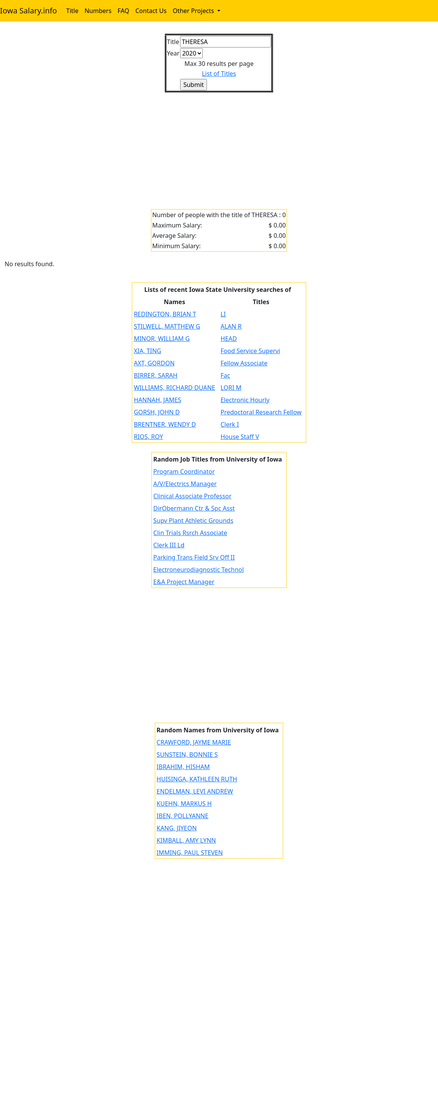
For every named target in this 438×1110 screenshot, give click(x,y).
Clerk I (229, 424)
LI (223, 314)
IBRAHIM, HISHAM (183, 767)
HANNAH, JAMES (157, 400)
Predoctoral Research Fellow (260, 412)
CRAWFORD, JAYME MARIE (194, 742)
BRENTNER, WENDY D (165, 424)
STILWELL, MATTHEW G (167, 326)
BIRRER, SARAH (155, 375)
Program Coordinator (184, 471)
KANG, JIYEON (177, 828)
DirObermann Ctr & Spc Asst (194, 508)
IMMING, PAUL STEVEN (190, 852)
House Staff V (239, 436)
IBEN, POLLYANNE (182, 816)
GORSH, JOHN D (157, 412)
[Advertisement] (219, 146)
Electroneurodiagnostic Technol (198, 569)
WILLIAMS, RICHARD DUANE (174, 387)
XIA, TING (147, 351)
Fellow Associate (243, 363)
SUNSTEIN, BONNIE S (187, 754)
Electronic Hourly (244, 400)
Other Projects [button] (194, 11)
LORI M (230, 387)
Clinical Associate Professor (192, 496)
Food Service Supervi (250, 351)
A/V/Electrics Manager (185, 484)
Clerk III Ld (168, 545)
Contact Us (150, 11)
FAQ (123, 11)
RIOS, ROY (148, 436)
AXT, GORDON (154, 363)
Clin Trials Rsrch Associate (190, 533)
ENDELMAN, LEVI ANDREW (195, 791)
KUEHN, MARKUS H (184, 803)
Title (72, 11)
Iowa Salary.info (28, 10)
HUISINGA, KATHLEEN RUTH (197, 779)
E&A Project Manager (183, 582)
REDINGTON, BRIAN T (165, 314)
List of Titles (219, 73)
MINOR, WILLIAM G (162, 338)
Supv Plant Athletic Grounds (193, 520)
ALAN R (230, 326)
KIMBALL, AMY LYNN (186, 840)
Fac (225, 375)
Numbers (98, 11)
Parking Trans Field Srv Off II (194, 557)
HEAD (228, 338)
